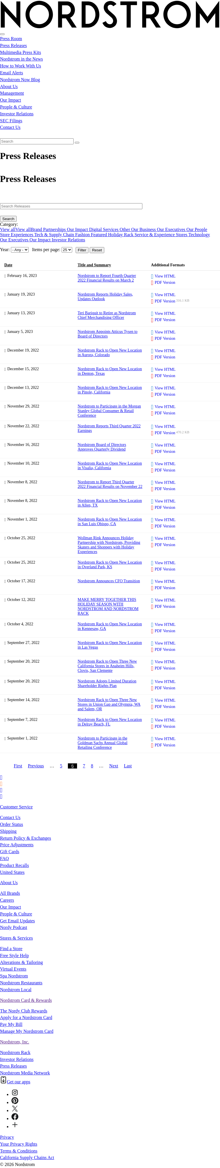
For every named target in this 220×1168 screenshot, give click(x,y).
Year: (5, 249)
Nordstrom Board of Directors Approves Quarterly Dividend (102, 447)
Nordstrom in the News (21, 59)
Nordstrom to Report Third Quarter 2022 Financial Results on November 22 (110, 484)
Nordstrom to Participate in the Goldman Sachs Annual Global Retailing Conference (102, 743)
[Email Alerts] (1, 777)
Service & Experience (155, 234)
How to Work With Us (20, 65)
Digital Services (104, 229)
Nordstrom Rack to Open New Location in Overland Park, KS (110, 564)
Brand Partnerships (49, 229)
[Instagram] (14, 1094)
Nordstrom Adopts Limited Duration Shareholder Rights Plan (107, 683)
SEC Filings (11, 120)
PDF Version (165, 282)
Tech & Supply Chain (54, 234)
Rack (129, 234)
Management (12, 93)
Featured (99, 234)
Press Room (11, 38)
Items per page (45, 249)
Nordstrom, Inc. (14, 1041)
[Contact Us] (1, 796)
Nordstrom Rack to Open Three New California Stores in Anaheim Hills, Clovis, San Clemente (107, 666)
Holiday (116, 234)
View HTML (165, 276)
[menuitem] (110, 134)
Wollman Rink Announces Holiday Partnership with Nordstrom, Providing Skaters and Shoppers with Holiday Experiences (109, 545)
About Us (9, 86)
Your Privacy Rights (18, 1144)
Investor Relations (17, 113)
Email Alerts (11, 72)
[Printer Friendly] (1, 789)
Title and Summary (94, 265)
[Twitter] (14, 1110)
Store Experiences (17, 234)
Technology (199, 234)
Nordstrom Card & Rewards (26, 1000)
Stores (182, 234)
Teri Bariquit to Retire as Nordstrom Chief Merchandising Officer (107, 315)
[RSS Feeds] (2, 783)
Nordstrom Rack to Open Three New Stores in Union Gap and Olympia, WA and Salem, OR (109, 704)
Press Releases (13, 45)
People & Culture (16, 106)
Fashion (83, 234)
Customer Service (16, 806)
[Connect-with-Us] (14, 1126)
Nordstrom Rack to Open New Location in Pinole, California (110, 389)
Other (125, 229)
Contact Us (10, 127)
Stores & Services (16, 938)
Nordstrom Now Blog (20, 79)
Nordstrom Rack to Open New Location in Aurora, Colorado (110, 352)
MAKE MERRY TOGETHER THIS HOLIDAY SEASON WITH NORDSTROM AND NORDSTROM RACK (108, 606)
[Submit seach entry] (77, 142)
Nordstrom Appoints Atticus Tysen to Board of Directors (108, 333)
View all (7, 229)
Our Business (144, 229)
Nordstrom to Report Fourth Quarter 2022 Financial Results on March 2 (107, 277)
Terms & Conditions (18, 1150)
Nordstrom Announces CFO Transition (109, 581)
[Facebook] (14, 1118)
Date (8, 265)
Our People (196, 229)
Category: (9, 224)
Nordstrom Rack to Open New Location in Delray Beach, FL (110, 721)
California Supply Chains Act (27, 1157)
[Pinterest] (14, 1102)
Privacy (7, 1137)
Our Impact (10, 100)
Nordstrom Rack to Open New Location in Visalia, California (110, 465)
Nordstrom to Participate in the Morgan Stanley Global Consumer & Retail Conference (109, 411)
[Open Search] (2, 34)
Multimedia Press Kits (20, 52)
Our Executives (171, 229)
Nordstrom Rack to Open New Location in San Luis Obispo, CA (110, 521)
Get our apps (18, 1081)
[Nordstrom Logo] (110, 27)
